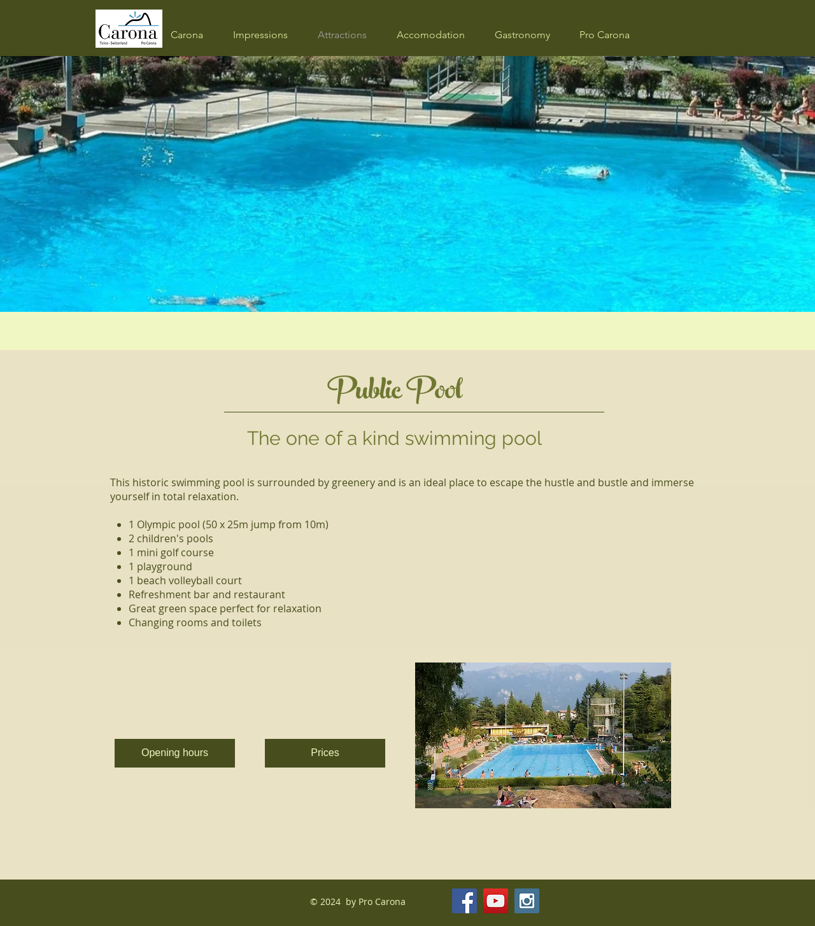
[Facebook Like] (609, 901)
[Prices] (325, 753)
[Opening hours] (175, 753)
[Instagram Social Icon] (526, 900)
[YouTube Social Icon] (495, 900)
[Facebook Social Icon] (464, 900)
